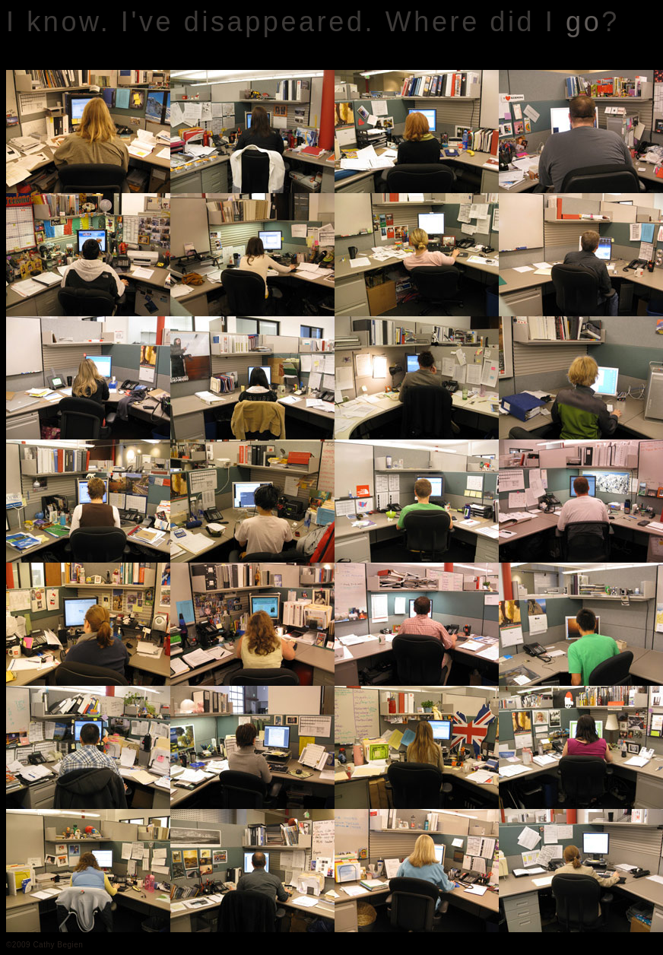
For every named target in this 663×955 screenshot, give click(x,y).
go (583, 21)
